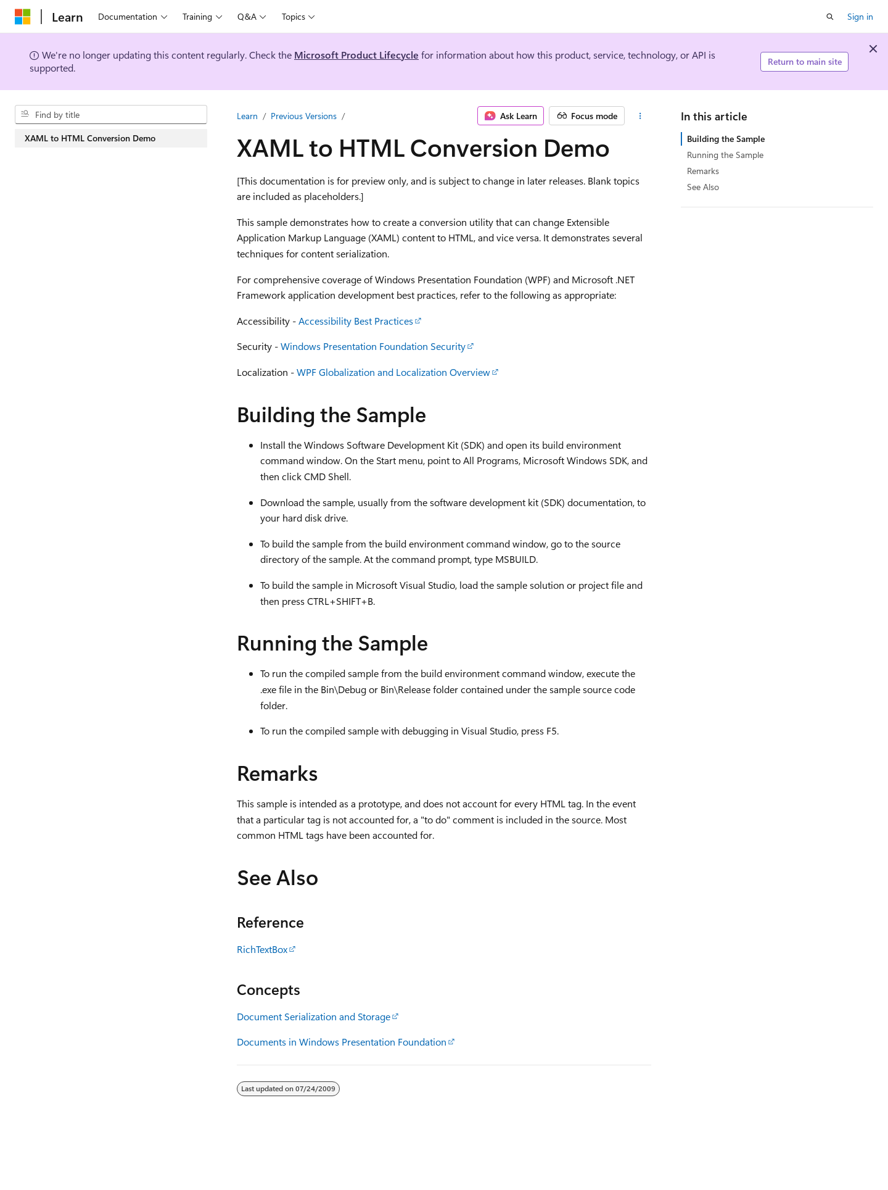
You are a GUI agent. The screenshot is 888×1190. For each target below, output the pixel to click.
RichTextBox (262, 948)
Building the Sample (726, 138)
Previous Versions (304, 116)
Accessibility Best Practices (355, 320)
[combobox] (111, 115)
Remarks (703, 171)
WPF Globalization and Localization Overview (393, 371)
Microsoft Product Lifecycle (356, 54)
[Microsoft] (23, 17)
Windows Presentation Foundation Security (373, 345)
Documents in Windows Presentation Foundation (341, 1041)
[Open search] (830, 17)
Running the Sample (725, 154)
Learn (247, 116)
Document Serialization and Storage (313, 1016)
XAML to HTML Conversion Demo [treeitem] (90, 138)
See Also (703, 187)
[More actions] (640, 116)
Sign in (860, 16)
